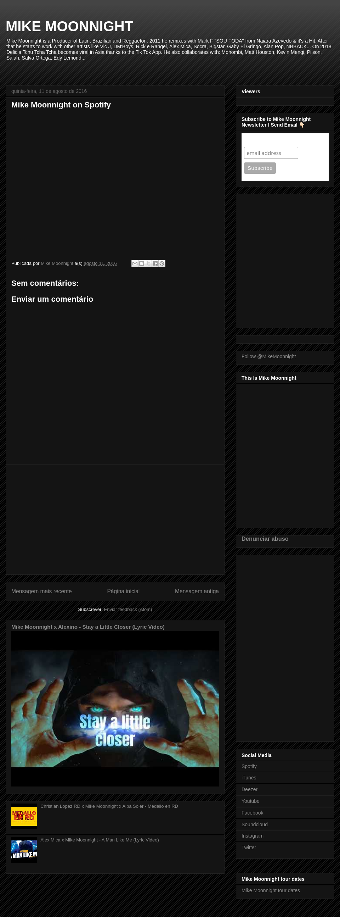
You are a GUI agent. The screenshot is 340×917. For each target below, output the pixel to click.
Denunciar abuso (265, 538)
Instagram (253, 836)
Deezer (249, 789)
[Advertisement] (115, 519)
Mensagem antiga (197, 591)
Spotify (249, 766)
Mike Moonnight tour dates (271, 890)
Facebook (252, 813)
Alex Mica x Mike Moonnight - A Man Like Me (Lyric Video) (99, 840)
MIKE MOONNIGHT (69, 26)
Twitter (249, 847)
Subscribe (257, 140)
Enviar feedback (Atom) (128, 609)
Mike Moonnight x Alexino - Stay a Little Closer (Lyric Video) (88, 627)
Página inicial (123, 591)
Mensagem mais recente (41, 591)
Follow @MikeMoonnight (269, 356)
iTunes (249, 777)
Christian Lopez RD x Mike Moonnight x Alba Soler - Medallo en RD (109, 806)
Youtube (251, 801)
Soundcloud (255, 824)
